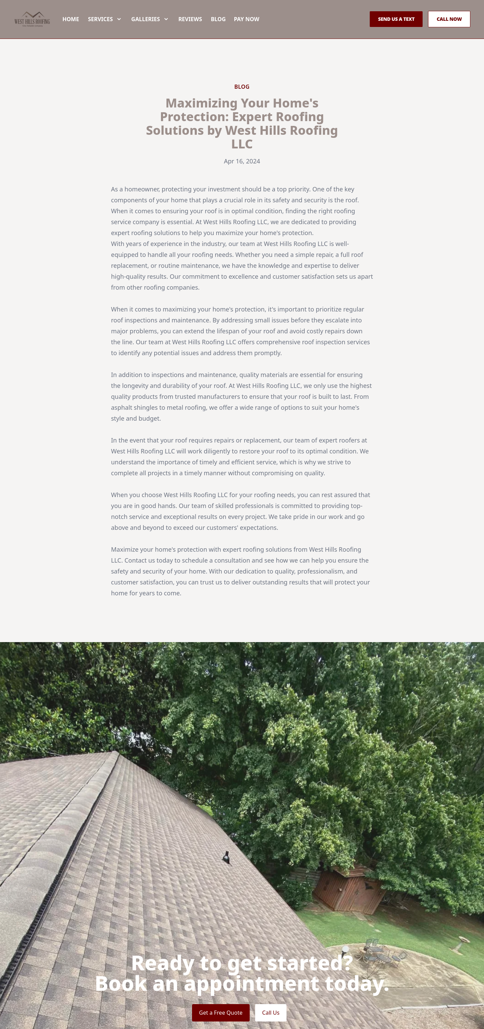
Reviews (206, 30)
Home (86, 30)
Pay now (262, 30)
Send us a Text (396, 30)
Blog (234, 30)
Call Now (449, 30)
